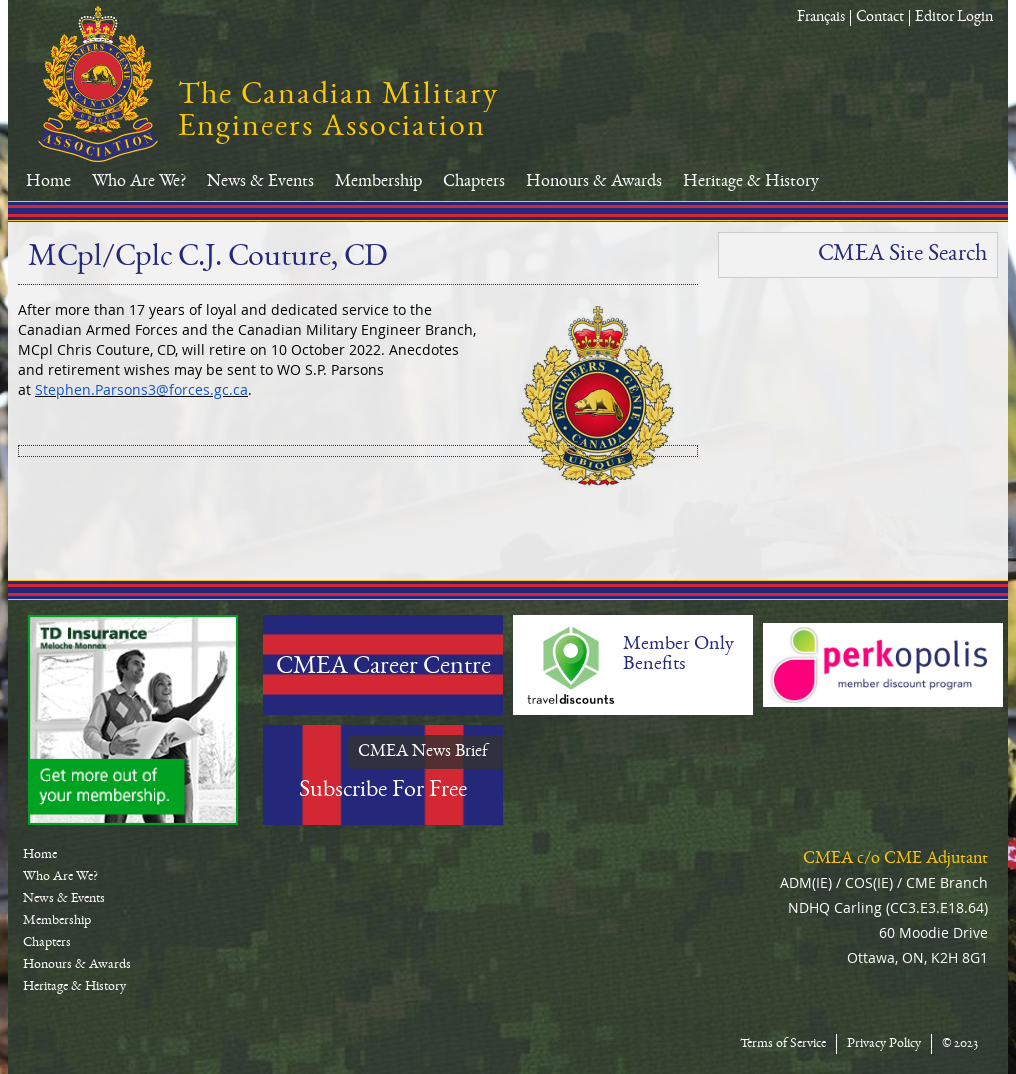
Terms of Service (783, 1044)
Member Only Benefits (678, 655)
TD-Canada (133, 720)
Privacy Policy (884, 1044)
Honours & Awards (594, 182)
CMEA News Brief (423, 752)
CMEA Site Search (902, 255)
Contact (880, 18)
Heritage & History (751, 182)
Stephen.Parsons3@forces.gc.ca (141, 389)
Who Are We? (139, 182)
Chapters (474, 182)
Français (821, 18)
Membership (378, 182)
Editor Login (954, 18)
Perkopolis (883, 665)
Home (48, 182)
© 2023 (960, 1044)
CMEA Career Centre (383, 668)
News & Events (260, 182)
